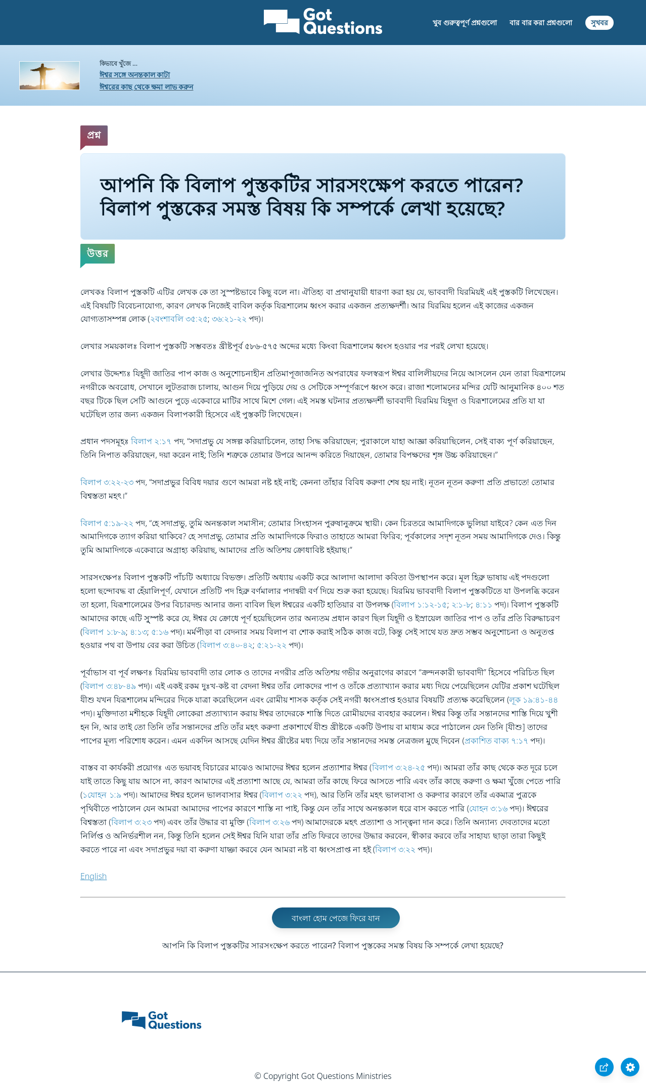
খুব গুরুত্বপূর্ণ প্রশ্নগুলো (464, 22)
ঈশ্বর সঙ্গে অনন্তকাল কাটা (135, 74)
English (93, 876)
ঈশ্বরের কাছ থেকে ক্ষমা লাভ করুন (147, 87)
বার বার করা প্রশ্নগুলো (541, 22)
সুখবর (599, 22)
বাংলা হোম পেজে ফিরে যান (336, 918)
